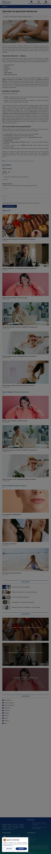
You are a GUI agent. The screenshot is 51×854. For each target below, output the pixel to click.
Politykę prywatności (8, 845)
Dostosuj (9, 848)
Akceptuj (21, 848)
